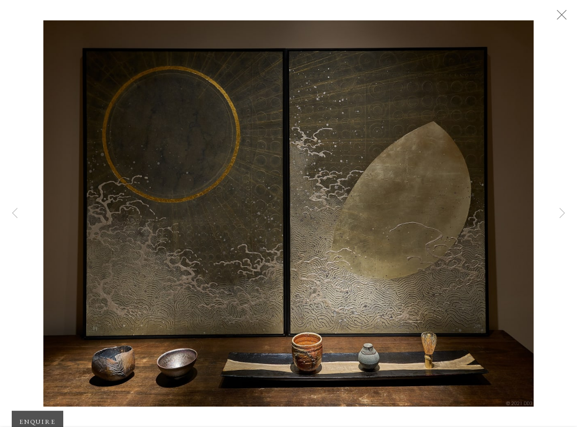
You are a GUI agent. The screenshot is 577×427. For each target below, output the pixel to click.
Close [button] (564, 17)
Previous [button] (15, 213)
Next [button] (562, 213)
